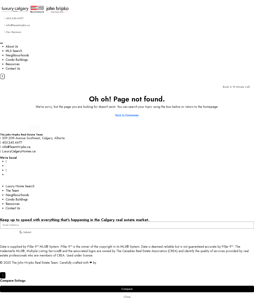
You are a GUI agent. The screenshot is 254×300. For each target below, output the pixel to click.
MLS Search (14, 51)
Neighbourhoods (17, 55)
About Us (12, 46)
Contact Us (13, 68)
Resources (13, 64)
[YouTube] (6, 170)
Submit (25, 232)
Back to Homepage (127, 115)
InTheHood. (105, 262)
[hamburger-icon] (1, 43)
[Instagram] (6, 161)
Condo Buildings (17, 59)
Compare (127, 289)
